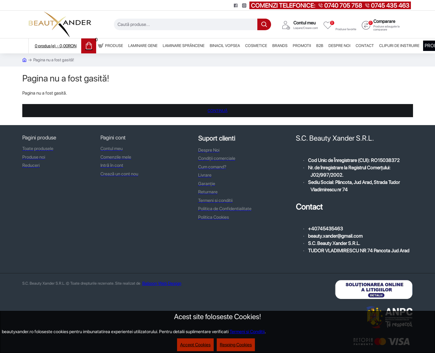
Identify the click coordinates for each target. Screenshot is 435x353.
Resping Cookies (236, 345)
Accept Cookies (195, 345)
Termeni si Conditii (247, 331)
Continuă (217, 110)
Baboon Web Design (161, 283)
